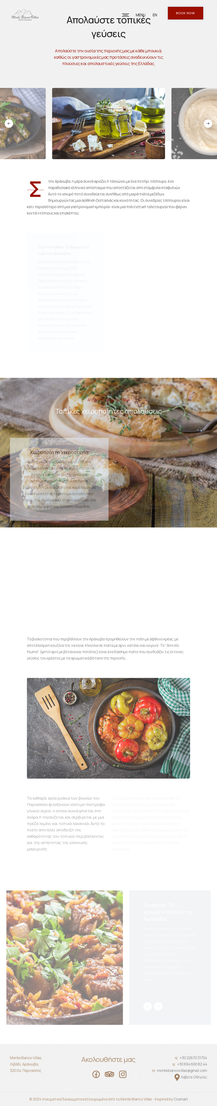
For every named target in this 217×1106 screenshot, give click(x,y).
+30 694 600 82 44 (192, 1064)
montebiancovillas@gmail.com (182, 1070)
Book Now (185, 13)
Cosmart (181, 1099)
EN (155, 15)
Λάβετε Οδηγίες (194, 1077)
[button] (12, 123)
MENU (140, 15)
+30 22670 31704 (193, 1057)
